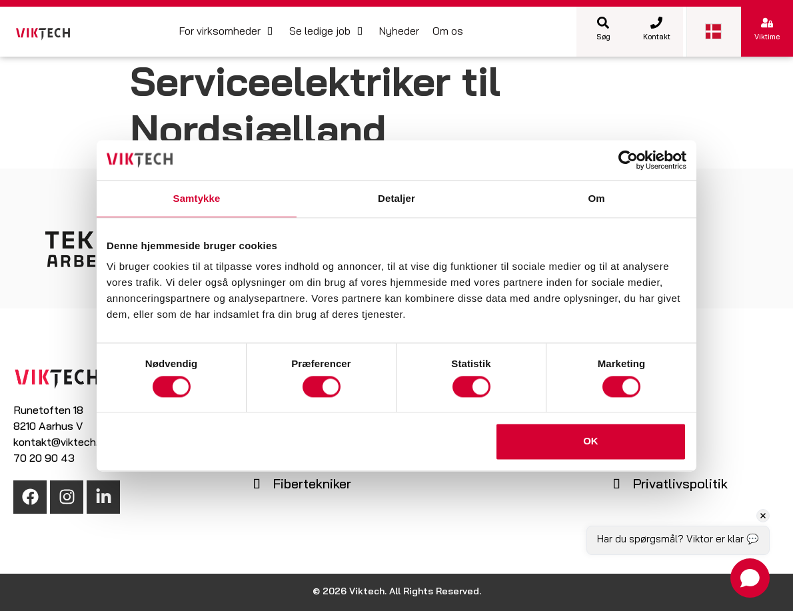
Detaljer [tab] (396, 198)
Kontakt (656, 37)
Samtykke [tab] (197, 198)
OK (590, 441)
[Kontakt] (656, 23)
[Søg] (603, 23)
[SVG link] (43, 34)
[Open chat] (750, 578)
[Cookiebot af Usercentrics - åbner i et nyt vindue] (628, 160)
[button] (228, 32)
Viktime (767, 37)
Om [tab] (596, 198)
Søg (603, 37)
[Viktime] (767, 23)
